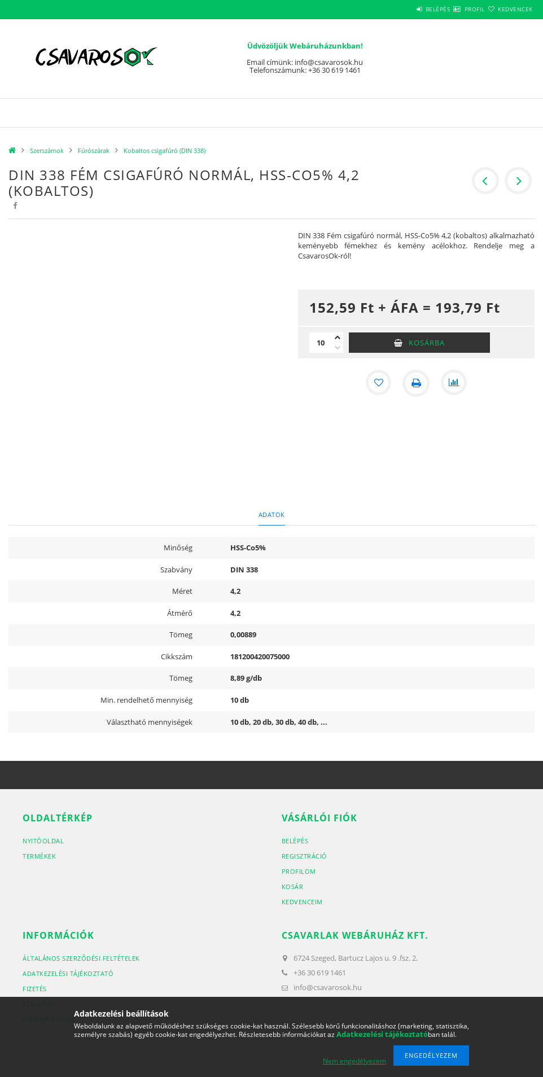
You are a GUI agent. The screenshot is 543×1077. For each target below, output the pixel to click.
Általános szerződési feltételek (81, 958)
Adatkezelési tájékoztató (68, 973)
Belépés (404, 9)
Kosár (293, 886)
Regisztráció (304, 856)
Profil (454, 9)
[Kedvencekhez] (377, 383)
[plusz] (337, 337)
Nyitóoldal (43, 841)
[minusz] (337, 348)
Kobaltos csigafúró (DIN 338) (164, 150)
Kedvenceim (302, 902)
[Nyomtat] (416, 383)
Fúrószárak (94, 150)
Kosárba (427, 343)
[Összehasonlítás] (454, 383)
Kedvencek (508, 9)
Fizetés (35, 988)
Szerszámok (47, 150)
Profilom (299, 871)
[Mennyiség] (320, 342)
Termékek (39, 856)
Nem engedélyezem (354, 1061)
